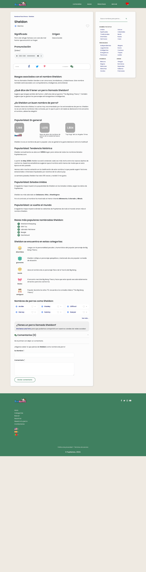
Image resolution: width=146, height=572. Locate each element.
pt (16, 550)
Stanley (47, 422)
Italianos (120, 69)
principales (101, 4)
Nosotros (17, 534)
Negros (102, 64)
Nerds (119, 34)
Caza (119, 39)
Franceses (121, 71)
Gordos (102, 71)
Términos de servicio (81, 563)
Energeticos (104, 53)
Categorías (18, 529)
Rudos (120, 37)
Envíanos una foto (23, 444)
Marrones (103, 66)
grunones (20, 375)
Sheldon (31, 16)
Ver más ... (85, 434)
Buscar (17, 531)
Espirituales (104, 32)
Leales (120, 55)
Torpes (120, 53)
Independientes (105, 46)
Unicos (120, 30)
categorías (77, 4)
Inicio (16, 526)
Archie (21, 422)
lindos (20, 397)
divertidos (20, 365)
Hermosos (103, 39)
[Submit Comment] (24, 495)
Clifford (73, 422)
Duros (120, 48)
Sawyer (73, 428)
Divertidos (103, 37)
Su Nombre (19, 466)
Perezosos (103, 55)
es (16, 547)
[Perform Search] (126, 19)
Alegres (120, 46)
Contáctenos (19, 540)
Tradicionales (104, 34)
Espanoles (121, 66)
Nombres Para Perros (21, 16)
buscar (114, 4)
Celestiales (121, 32)
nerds (20, 386)
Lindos (102, 30)
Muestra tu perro (20, 537)
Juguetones (104, 48)
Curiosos (121, 50)
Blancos (103, 62)
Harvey (21, 428)
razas (89, 4)
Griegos (120, 62)
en (16, 544)
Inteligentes (104, 50)
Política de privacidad (65, 563)
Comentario (19, 476)
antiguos (19, 407)
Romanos (121, 64)
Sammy (47, 428)
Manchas (103, 69)
